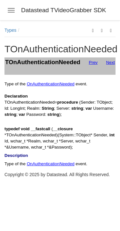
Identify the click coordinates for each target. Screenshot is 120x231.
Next (110, 62)
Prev (93, 62)
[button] (93, 30)
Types (10, 30)
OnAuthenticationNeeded (51, 83)
